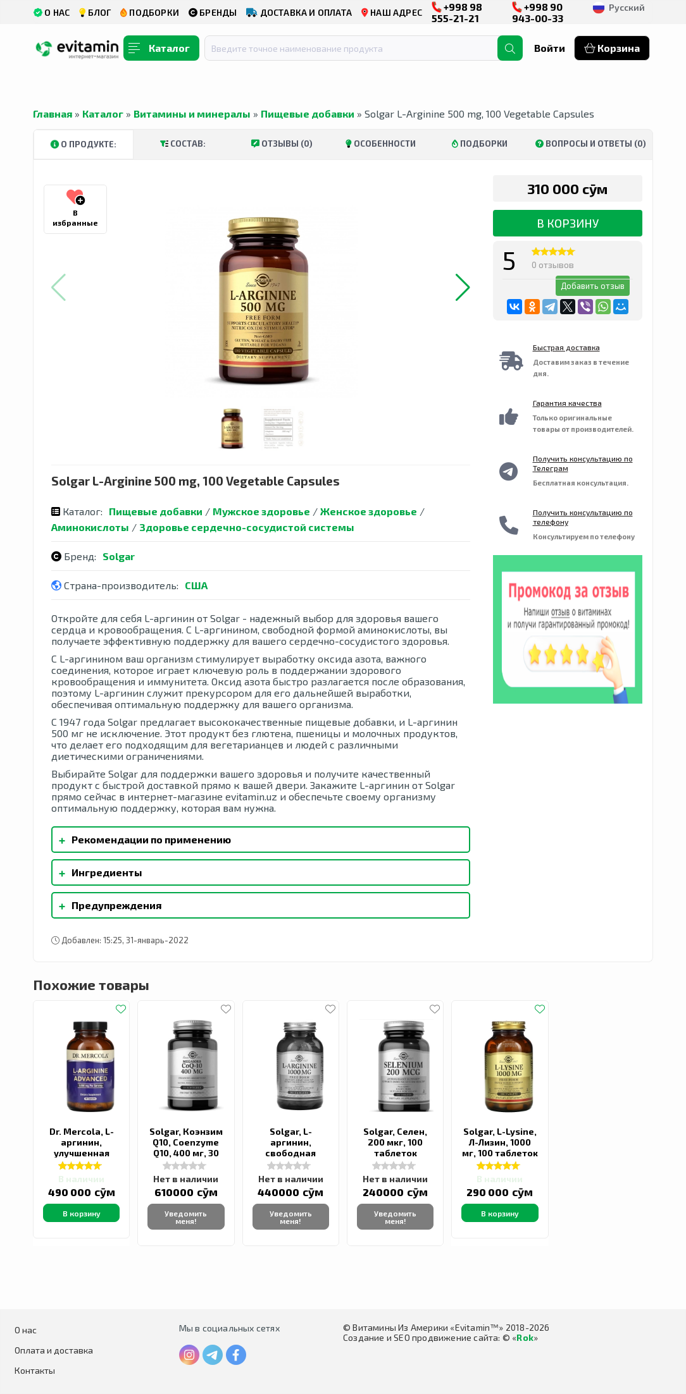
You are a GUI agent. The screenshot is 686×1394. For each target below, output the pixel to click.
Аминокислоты (90, 527)
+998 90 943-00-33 (537, 12)
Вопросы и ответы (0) (590, 143)
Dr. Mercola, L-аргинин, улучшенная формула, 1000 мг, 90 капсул (81, 1153)
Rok (524, 1337)
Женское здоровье (368, 511)
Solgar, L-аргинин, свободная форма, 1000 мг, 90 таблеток (290, 1153)
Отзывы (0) (282, 143)
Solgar (119, 556)
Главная (52, 113)
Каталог (102, 113)
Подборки (480, 143)
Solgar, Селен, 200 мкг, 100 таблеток (395, 1142)
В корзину (568, 223)
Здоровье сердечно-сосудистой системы (246, 527)
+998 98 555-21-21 (457, 12)
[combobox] (358, 48)
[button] (462, 288)
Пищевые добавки (307, 113)
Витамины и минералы (192, 113)
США (196, 585)
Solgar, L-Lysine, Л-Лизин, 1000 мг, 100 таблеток (500, 1142)
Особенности (381, 143)
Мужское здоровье (261, 511)
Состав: (183, 143)
